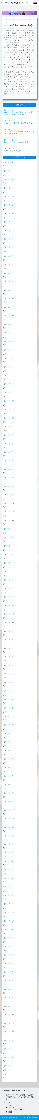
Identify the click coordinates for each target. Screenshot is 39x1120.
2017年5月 (9, 1074)
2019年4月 (9, 878)
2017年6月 (9, 1066)
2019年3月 (9, 887)
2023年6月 (9, 452)
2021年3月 (9, 682)
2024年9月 (9, 324)
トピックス (10, 1107)
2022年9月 (9, 529)
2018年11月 (9, 921)
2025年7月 (9, 239)
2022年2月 (9, 589)
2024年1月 (9, 392)
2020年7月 (9, 750)
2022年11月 (9, 512)
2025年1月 (9, 290)
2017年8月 (9, 1049)
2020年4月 (9, 776)
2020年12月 (9, 708)
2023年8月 (9, 435)
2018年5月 (9, 972)
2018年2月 (9, 998)
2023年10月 (9, 418)
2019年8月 (9, 844)
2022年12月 (9, 503)
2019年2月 (9, 895)
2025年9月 (9, 222)
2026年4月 (9, 162)
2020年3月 (9, 784)
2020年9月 (9, 733)
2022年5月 (9, 563)
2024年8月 (9, 333)
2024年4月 (9, 367)
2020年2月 (9, 793)
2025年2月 (9, 282)
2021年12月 (9, 606)
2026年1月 (9, 188)
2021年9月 (9, 631)
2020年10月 (9, 725)
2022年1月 (9, 597)
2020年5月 (9, 767)
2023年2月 (9, 486)
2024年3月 (9, 375)
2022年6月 (9, 554)
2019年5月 (9, 870)
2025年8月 (9, 231)
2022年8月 (9, 537)
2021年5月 (9, 665)
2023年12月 (9, 401)
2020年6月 (9, 759)
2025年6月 (9, 248)
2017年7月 (9, 1057)
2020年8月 (9, 742)
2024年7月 (9, 341)
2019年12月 (9, 810)
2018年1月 (9, 1006)
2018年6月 (9, 964)
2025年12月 (9, 196)
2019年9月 (9, 836)
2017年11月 (9, 1023)
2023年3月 (9, 478)
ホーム (8, 1105)
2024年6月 (9, 350)
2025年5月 (9, 256)
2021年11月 (9, 614)
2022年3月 (9, 580)
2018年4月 (9, 981)
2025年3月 (9, 273)
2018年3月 (9, 989)
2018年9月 (9, 938)
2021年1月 (9, 699)
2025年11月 (9, 205)
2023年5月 (9, 461)
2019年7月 (9, 853)
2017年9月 (9, 1040)
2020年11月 (9, 716)
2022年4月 (9, 571)
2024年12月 (9, 299)
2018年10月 (9, 929)
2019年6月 (9, 861)
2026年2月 (9, 179)
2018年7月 (9, 955)
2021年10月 (9, 623)
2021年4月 (9, 674)
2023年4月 (9, 469)
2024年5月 (9, 358)
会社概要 (9, 1112)
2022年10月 (9, 520)
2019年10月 (9, 827)
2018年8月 (9, 947)
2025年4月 (9, 265)
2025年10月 (9, 213)
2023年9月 (9, 426)
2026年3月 (9, 171)
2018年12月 (9, 912)
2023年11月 (9, 409)
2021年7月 (9, 648)
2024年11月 (9, 307)
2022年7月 (9, 546)
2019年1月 (9, 904)
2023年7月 (9, 444)
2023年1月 (9, 495)
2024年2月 (9, 384)
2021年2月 (9, 691)
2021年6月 (9, 657)
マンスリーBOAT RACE (15, 1110)
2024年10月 (9, 316)
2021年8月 (9, 640)
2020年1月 (9, 802)
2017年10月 (9, 1032)
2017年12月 (9, 1015)
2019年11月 (9, 819)
